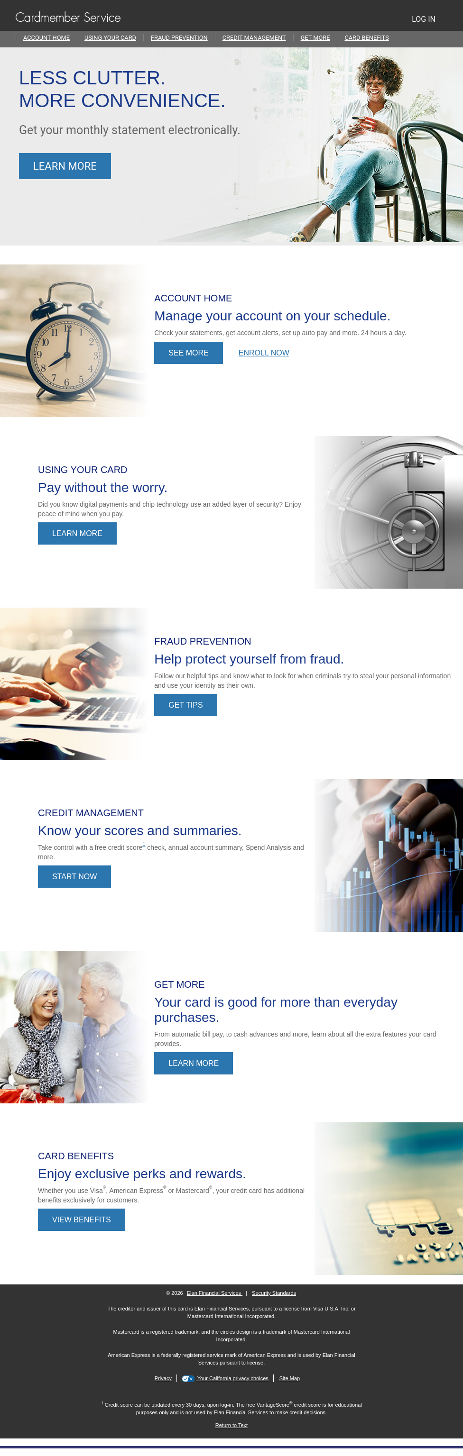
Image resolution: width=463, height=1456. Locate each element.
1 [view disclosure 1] (143, 843)
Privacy (163, 1378)
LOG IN (423, 19)
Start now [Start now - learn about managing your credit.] (74, 877)
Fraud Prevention (179, 37)
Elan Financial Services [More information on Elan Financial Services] (214, 1293)
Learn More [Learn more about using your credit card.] (77, 533)
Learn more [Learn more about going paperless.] (65, 166)
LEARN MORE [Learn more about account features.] (193, 1063)
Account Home (46, 37)
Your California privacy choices (232, 1378)
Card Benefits (366, 37)
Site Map (289, 1378)
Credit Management (254, 37)
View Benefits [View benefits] (81, 1220)
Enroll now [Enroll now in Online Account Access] (264, 353)
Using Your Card (110, 37)
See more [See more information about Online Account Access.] (188, 353)
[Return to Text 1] (231, 1425)
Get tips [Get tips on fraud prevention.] (185, 705)
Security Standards (274, 1293)
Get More (315, 37)
